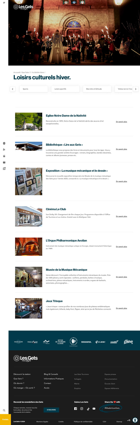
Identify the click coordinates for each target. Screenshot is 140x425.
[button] (4, 2)
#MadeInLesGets (112, 408)
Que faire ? (26, 72)
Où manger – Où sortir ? (24, 388)
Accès (46, 388)
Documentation (111, 379)
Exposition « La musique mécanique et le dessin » (77, 170)
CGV (104, 422)
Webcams (4, 143)
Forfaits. (5, 419)
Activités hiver (38, 72)
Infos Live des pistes (4, 156)
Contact (47, 383)
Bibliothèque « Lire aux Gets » (64, 144)
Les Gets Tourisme (81, 374)
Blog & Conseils (51, 374)
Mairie (76, 384)
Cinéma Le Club (56, 209)
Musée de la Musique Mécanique (66, 269)
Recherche (4, 410)
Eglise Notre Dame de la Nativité (66, 115)
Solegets (77, 379)
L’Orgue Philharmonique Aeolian (66, 240)
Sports (25, 89)
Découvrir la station (22, 374)
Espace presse (110, 374)
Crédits (61, 422)
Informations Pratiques (54, 378)
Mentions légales (42, 422)
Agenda (4, 162)
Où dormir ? (19, 383)
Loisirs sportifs (60, 89)
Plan (4, 168)
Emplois (77, 388)
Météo (4, 149)
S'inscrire (51, 410)
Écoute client (110, 384)
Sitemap (119, 422)
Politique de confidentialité (83, 422)
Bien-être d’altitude (94, 89)
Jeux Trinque (54, 301)
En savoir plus (121, 122)
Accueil (16, 72)
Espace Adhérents (112, 388)
